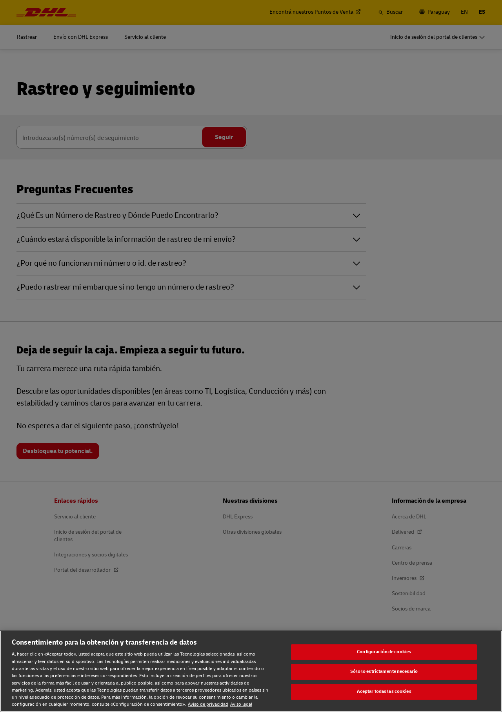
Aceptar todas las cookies (384, 691)
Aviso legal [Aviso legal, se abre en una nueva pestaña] (241, 704)
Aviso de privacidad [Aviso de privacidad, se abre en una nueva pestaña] (208, 704)
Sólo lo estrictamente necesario (384, 672)
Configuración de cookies (384, 652)
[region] (251, 671)
